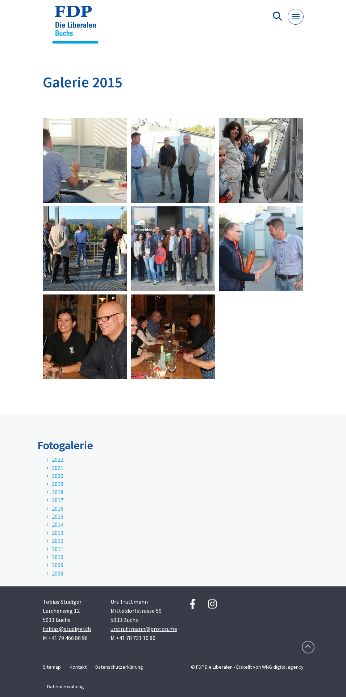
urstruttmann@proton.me (144, 628)
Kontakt (78, 667)
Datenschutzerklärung (119, 667)
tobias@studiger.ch (67, 628)
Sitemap (52, 667)
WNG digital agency (283, 667)
